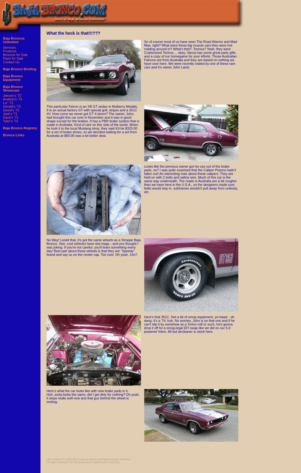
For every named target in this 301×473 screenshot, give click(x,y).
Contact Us (11, 62)
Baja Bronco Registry (20, 128)
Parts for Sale (13, 58)
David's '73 (11, 110)
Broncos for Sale (15, 55)
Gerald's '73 (12, 106)
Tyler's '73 (10, 121)
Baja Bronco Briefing (19, 69)
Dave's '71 (11, 117)
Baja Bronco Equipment (13, 78)
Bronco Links (13, 135)
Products (9, 51)
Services (9, 47)
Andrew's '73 (12, 99)
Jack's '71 (10, 114)
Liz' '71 (8, 103)
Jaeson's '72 (12, 95)
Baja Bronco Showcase (13, 88)
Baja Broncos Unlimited (14, 40)
